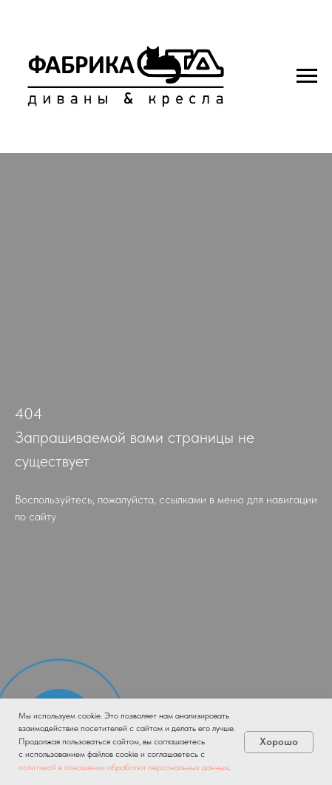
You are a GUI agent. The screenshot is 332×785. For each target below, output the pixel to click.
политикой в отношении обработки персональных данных (123, 767)
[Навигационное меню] (307, 76)
